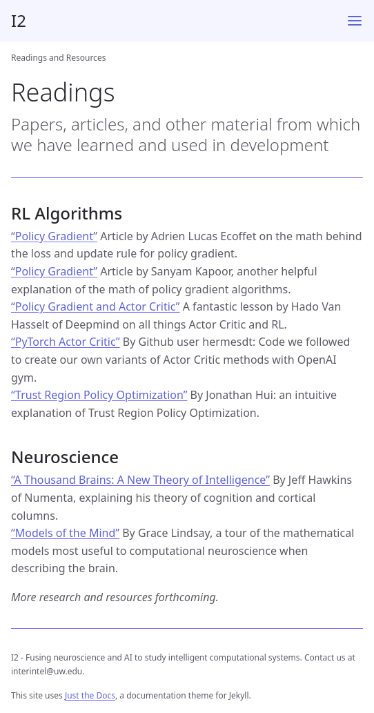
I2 (18, 20)
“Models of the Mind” (65, 532)
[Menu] (354, 20)
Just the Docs (90, 695)
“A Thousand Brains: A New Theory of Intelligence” (140, 479)
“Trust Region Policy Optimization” (99, 394)
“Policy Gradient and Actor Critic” (95, 306)
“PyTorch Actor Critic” (65, 341)
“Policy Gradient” (54, 236)
